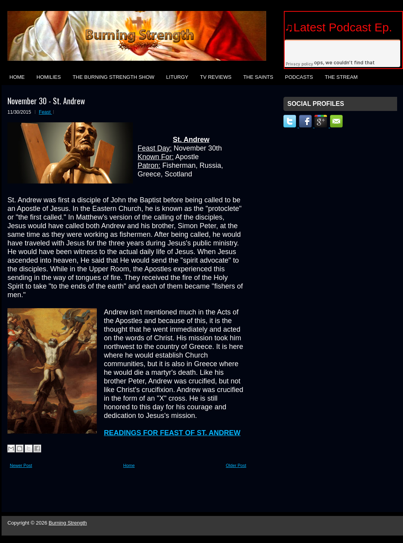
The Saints (258, 77)
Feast (45, 112)
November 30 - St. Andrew (46, 101)
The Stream (341, 77)
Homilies (48, 77)
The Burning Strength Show (113, 77)
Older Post (236, 465)
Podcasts (299, 77)
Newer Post (21, 465)
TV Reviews (215, 77)
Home (17, 77)
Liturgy (177, 77)
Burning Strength (68, 523)
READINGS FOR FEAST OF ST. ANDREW (172, 433)
